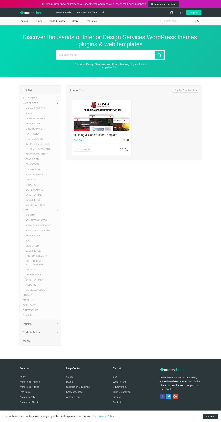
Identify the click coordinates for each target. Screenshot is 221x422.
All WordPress (35, 108)
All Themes (30, 98)
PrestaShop (31, 310)
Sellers (69, 376)
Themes (24, 21)
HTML (26, 210)
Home (23, 376)
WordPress (30, 103)
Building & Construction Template (95, 135)
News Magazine (35, 118)
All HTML (30, 215)
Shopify (28, 315)
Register (194, 12)
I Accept (210, 416)
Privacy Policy (120, 387)
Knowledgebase (74, 392)
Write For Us (119, 381)
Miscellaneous (35, 205)
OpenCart (29, 305)
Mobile (75, 21)
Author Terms (73, 397)
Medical (30, 179)
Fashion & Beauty (36, 174)
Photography (34, 139)
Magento (29, 300)
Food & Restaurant (37, 149)
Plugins (38, 21)
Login (180, 12)
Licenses (117, 397)
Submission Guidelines (78, 387)
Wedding (31, 184)
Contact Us (118, 402)
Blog (104, 12)
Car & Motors (34, 189)
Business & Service (37, 144)
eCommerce (33, 200)
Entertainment (35, 195)
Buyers (69, 381)
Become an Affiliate (87, 12)
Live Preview (82, 150)
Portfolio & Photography (34, 263)
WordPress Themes (30, 381)
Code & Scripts (57, 21)
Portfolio (32, 133)
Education (32, 164)
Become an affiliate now (163, 4)
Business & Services (38, 225)
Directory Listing (36, 154)
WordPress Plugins (29, 387)
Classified (32, 159)
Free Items (91, 21)
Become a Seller (63, 12)
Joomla (27, 295)
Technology (33, 169)
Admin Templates (36, 220)
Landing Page (33, 128)
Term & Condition (122, 392)
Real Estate (32, 123)
